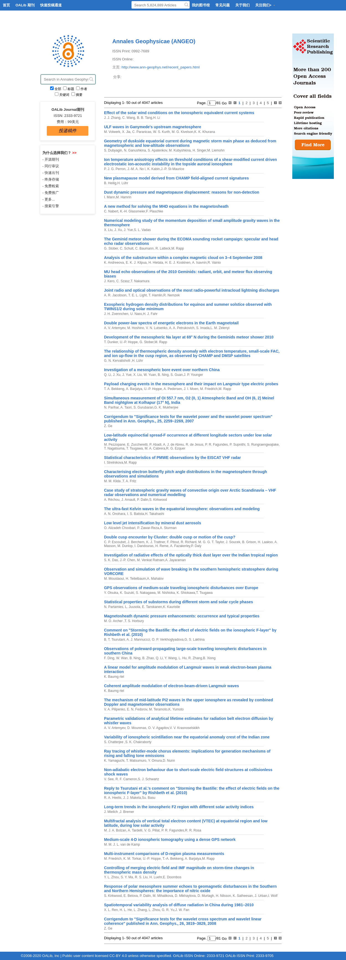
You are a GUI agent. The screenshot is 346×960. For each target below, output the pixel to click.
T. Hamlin (155, 295)
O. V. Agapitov (158, 728)
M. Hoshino (135, 328)
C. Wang (128, 118)
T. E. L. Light (137, 295)
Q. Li (107, 375)
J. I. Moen (190, 389)
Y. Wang (170, 658)
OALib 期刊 (25, 5)
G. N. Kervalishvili (117, 361)
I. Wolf (272, 896)
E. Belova (130, 896)
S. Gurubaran (143, 407)
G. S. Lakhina (195, 639)
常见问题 (222, 5)
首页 (6, 5)
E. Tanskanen (151, 607)
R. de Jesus (194, 444)
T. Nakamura (140, 281)
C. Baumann (144, 248)
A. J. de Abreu (173, 444)
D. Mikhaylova (185, 896)
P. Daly (196, 546)
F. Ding (109, 658)
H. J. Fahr (150, 314)
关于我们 (242, 5)
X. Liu (108, 230)
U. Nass (135, 314)
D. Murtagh (205, 896)
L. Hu (182, 658)
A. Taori (125, 407)
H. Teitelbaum (135, 579)
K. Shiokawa (185, 593)
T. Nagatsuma (114, 448)
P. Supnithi (237, 444)
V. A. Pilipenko (114, 709)
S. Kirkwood (158, 500)
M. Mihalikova (162, 896)
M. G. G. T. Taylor (210, 542)
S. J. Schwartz (148, 779)
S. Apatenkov (157, 150)
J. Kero (109, 281)
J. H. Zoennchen (116, 314)
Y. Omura (154, 761)
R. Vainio (214, 263)
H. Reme (161, 546)
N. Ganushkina (134, 150)
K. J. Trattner (155, 542)
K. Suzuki (126, 593)
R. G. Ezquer (175, 448)
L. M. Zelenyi (219, 328)
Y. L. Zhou (111, 877)
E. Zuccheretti (137, 444)
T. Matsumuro (135, 761)
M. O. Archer (114, 621)
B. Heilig (110, 183)
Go (224, 103)
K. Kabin (153, 169)
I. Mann (109, 197)
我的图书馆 (201, 5)
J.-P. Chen (127, 560)
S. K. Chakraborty (138, 742)
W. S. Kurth (161, 132)
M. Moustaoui (114, 579)
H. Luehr (155, 877)
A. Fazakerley (179, 546)
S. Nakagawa (145, 593)
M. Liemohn (215, 150)
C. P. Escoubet (115, 542)
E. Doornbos (172, 877)
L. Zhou (154, 910)
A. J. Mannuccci (138, 639)
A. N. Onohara (114, 514)
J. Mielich (111, 812)
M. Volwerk (112, 132)
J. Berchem (135, 542)
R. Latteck (162, 248)
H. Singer (199, 150)
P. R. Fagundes (216, 444)
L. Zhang (140, 910)
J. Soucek (232, 542)
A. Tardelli (134, 830)
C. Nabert (111, 211)
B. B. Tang (144, 118)
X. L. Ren (111, 910)
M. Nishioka (166, 593)
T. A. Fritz (129, 481)
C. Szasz (122, 281)
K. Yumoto (176, 709)
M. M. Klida (113, 481)
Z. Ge (108, 426)
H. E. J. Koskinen (177, 263)
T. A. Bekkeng (114, 389)
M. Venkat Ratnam (150, 560)
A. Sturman (168, 528)
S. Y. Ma (126, 877)
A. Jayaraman (175, 560)
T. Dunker (111, 342)
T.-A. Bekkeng (172, 859)
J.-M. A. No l (136, 169)
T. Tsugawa (134, 448)
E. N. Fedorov (136, 709)
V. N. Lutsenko (156, 328)
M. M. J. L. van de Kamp (122, 844)
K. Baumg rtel (114, 677)
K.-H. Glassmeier (132, 211)
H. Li (156, 118)
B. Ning (163, 375)
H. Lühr (122, 183)
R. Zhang (194, 658)
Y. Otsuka (111, 593)
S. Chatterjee (114, 742)
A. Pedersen (172, 389)
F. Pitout (172, 542)
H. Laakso (265, 542)
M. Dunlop (125, 546)
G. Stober (111, 248)
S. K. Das (111, 560)
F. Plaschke (154, 211)
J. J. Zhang (112, 118)
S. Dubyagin (113, 150)
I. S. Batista (135, 514)
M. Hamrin (123, 197)
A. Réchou (112, 500)
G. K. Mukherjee (166, 407)
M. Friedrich (208, 389)
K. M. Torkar (131, 859)
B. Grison (248, 542)
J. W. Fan (182, 910)
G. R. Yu (167, 910)
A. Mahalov (155, 579)
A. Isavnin (198, 263)
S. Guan (176, 375)
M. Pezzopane (114, 444)
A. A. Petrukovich (181, 328)
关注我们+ (265, 5)
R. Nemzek (171, 295)
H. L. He (125, 910)
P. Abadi (154, 444)
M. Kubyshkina (179, 150)
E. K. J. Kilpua (136, 263)
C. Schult (126, 248)
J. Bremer (127, 812)
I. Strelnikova (113, 462)
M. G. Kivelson (182, 132)
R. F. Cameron (126, 779)
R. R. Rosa (193, 830)
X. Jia (125, 132)
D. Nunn (169, 761)
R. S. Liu (141, 877)
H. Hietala (155, 263)
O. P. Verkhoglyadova (167, 639)
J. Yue (128, 230)
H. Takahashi (154, 514)
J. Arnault (127, 500)
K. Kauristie (171, 607)
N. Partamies (113, 607)
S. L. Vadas (142, 230)
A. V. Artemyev (114, 328)
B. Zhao (147, 658)
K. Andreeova (114, 263)
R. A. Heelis (113, 798)
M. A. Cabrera (154, 448)
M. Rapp (177, 248)
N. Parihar (111, 407)
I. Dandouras (143, 546)
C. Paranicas (141, 132)
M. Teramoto (157, 709)
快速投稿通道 (51, 5)
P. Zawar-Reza (147, 528)
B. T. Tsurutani (114, 639)
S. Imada (202, 328)
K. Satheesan (242, 896)
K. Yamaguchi (114, 761)
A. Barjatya (133, 389)
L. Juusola (132, 607)
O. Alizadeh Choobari (119, 528)
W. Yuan (149, 375)
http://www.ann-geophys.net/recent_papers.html (161, 67)
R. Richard (188, 542)
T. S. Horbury (134, 621)
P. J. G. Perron (115, 169)
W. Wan (121, 658)
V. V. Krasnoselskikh (185, 728)
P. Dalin (142, 500)
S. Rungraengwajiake (262, 444)
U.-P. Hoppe (128, 342)
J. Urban (260, 896)
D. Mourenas (136, 728)
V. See (109, 779)
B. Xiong (209, 658)
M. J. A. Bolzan (115, 830)
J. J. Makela (131, 798)
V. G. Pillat (151, 830)
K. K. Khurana (204, 132)
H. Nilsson (223, 896)
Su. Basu (148, 798)
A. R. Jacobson (115, 295)
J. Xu (117, 230)
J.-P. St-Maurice (172, 169)
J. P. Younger (193, 375)
